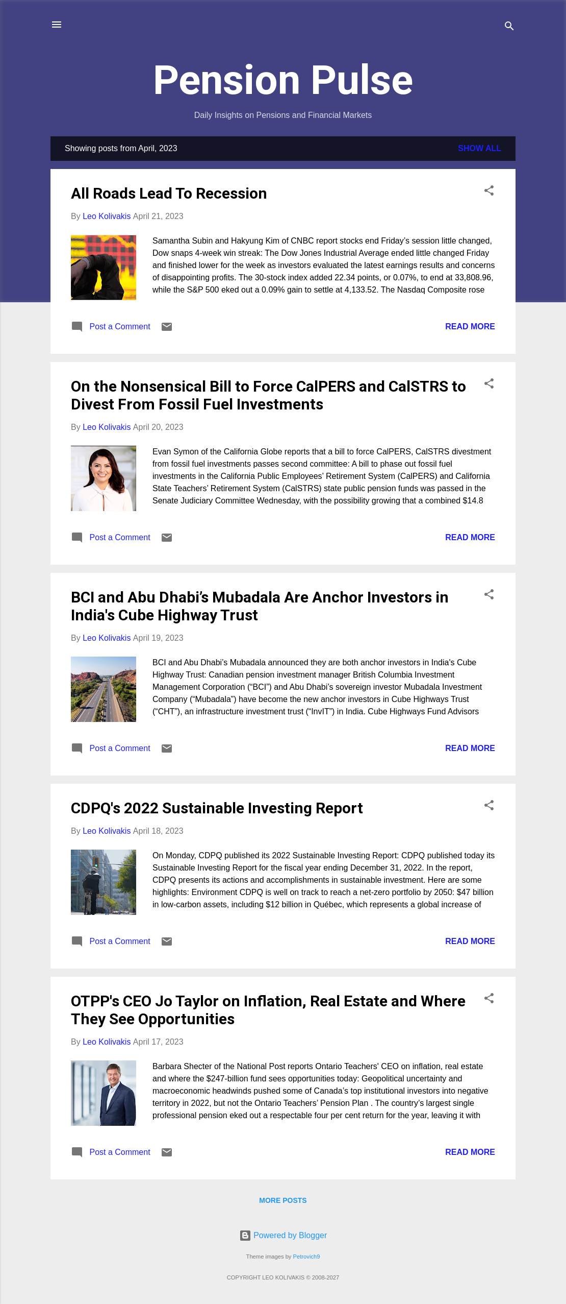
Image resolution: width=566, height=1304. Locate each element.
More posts (282, 1200)
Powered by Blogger (283, 1235)
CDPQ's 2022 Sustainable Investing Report (217, 808)
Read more (470, 326)
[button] (489, 192)
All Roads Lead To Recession (169, 193)
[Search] (509, 27)
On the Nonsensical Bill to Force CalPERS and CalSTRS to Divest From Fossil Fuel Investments (268, 395)
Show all (479, 148)
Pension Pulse (283, 80)
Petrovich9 (306, 1256)
